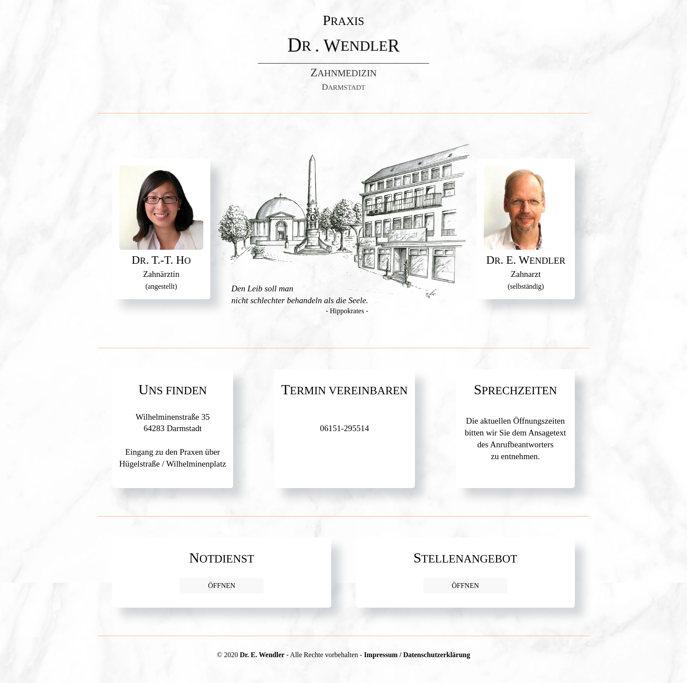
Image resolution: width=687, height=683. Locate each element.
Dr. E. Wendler (262, 654)
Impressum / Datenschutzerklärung (417, 654)
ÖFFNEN (221, 585)
